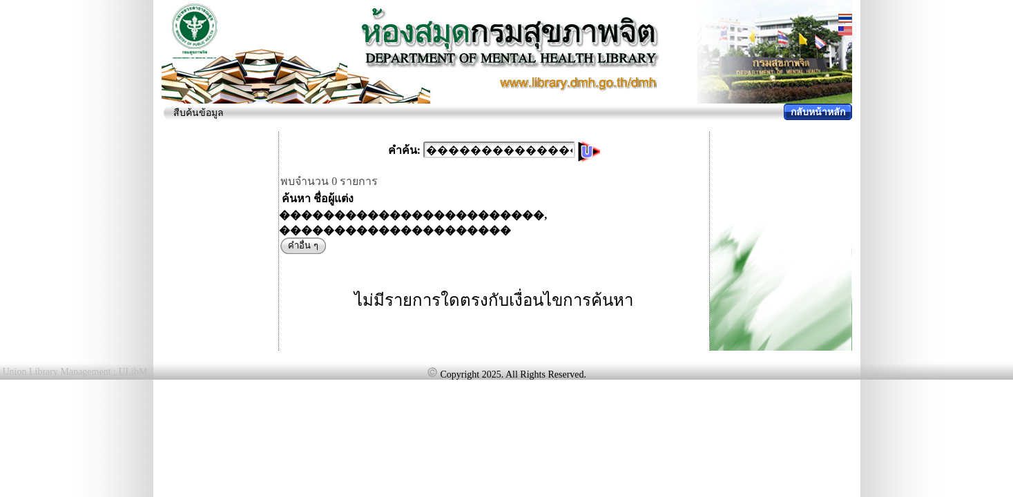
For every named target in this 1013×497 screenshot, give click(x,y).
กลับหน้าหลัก (818, 112)
